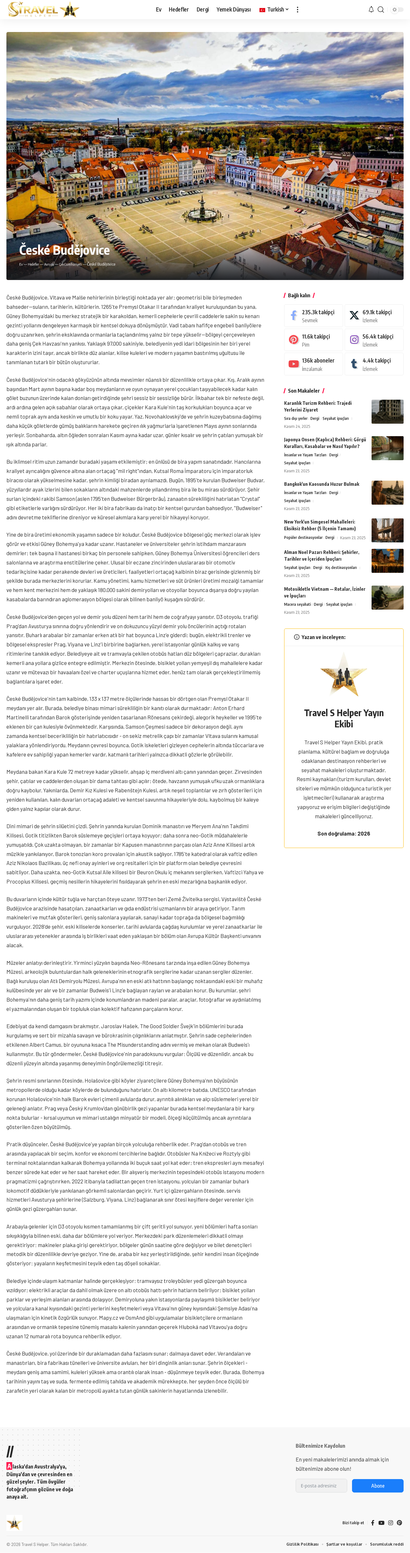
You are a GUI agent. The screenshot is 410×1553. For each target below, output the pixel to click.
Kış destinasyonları (346, 577)
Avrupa (53, 264)
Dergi (318, 418)
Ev (21, 264)
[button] (297, 9)
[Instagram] (374, 340)
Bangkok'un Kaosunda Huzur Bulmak (321, 485)
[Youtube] (313, 364)
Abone (378, 1486)
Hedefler (35, 264)
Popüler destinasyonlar (305, 540)
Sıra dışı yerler (296, 418)
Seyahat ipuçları (340, 418)
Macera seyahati (299, 614)
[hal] (374, 315)
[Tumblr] (374, 364)
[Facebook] (313, 315)
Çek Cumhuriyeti (79, 264)
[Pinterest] (313, 340)
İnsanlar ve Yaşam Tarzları (307, 456)
